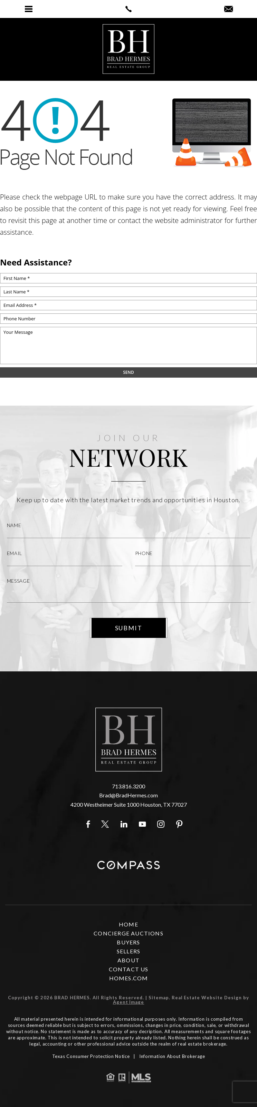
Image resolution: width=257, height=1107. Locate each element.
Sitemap (159, 997)
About (128, 960)
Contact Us (129, 969)
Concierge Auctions (128, 933)
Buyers (128, 942)
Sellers (128, 951)
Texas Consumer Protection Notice (91, 1056)
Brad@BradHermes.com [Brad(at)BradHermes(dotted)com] (128, 795)
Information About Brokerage (172, 1056)
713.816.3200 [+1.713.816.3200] (128, 786)
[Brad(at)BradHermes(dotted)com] (228, 9)
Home (128, 924)
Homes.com (128, 978)
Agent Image (128, 1002)
